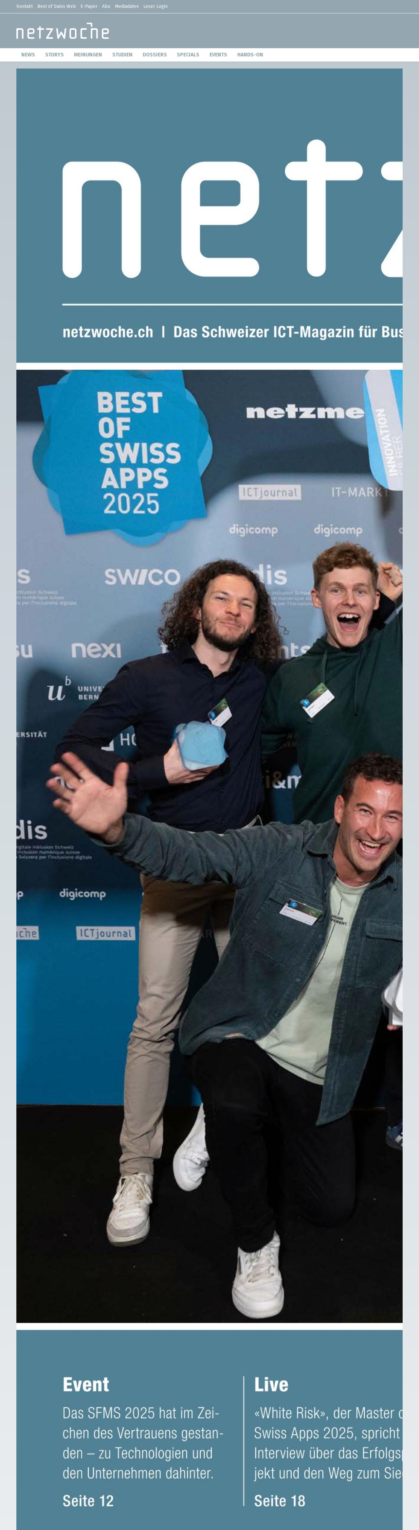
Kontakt (24, 6)
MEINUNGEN (88, 55)
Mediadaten (127, 6)
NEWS (28, 55)
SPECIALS (188, 55)
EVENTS (218, 55)
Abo (106, 6)
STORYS (54, 55)
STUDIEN (122, 55)
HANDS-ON (250, 55)
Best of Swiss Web (56, 6)
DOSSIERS (155, 55)
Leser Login (155, 6)
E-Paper (89, 6)
